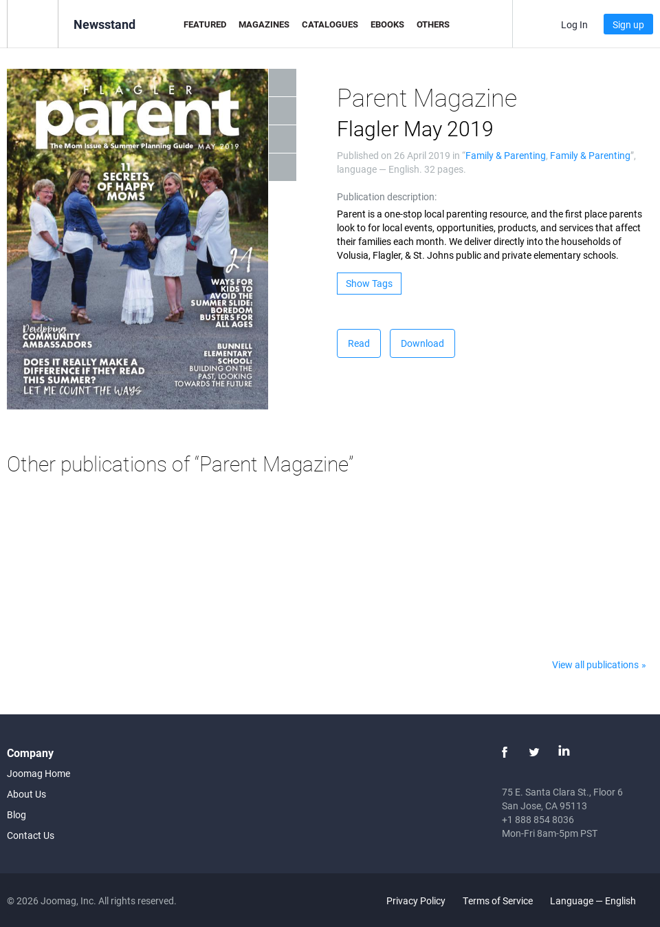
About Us (26, 793)
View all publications (595, 664)
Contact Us (30, 835)
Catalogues (330, 24)
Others (433, 24)
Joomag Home (38, 773)
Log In (574, 24)
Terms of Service (498, 900)
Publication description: (387, 196)
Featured (205, 24)
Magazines (264, 24)
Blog (16, 814)
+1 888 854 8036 (538, 819)
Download (422, 343)
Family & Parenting (505, 155)
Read (359, 343)
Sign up (628, 24)
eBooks (387, 24)
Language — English (601, 900)
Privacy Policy (416, 900)
